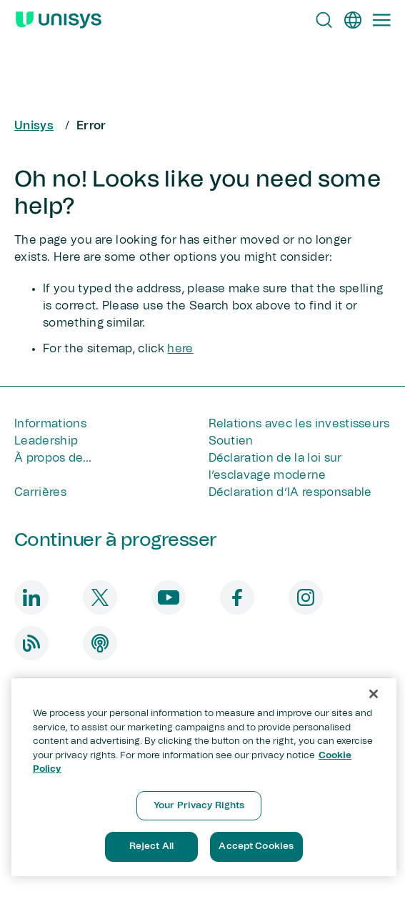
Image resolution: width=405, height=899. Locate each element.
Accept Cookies (256, 846)
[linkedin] (31, 597)
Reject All (151, 846)
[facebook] (237, 597)
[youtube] (168, 597)
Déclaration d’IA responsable (290, 492)
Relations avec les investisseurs (299, 423)
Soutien (231, 441)
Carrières (40, 492)
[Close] (373, 694)
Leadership (46, 441)
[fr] (352, 20)
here (180, 348)
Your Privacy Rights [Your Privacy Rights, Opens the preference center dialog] (199, 805)
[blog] (31, 643)
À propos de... (52, 458)
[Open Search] (324, 20)
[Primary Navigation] (381, 20)
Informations (50, 423)
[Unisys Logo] (58, 20)
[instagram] (306, 597)
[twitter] (100, 597)
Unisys (34, 125)
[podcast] (100, 643)
